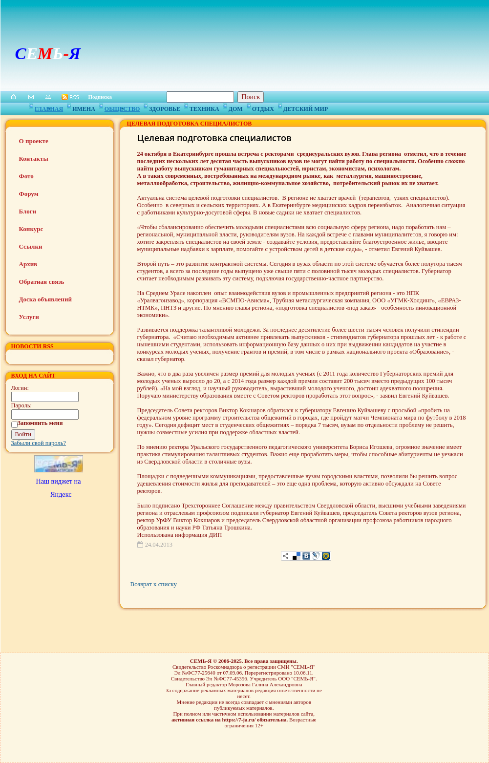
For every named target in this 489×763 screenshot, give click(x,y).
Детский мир (305, 107)
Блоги (28, 211)
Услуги (29, 316)
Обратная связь (41, 281)
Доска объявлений (45, 299)
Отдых (263, 107)
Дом (236, 107)
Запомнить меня (40, 423)
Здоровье (164, 107)
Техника (204, 107)
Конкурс (31, 229)
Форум (29, 193)
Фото (26, 176)
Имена (83, 107)
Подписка (100, 97)
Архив (28, 264)
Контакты (33, 158)
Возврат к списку (153, 584)
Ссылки (31, 246)
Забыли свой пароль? (38, 443)
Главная (49, 107)
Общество (122, 107)
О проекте (33, 141)
